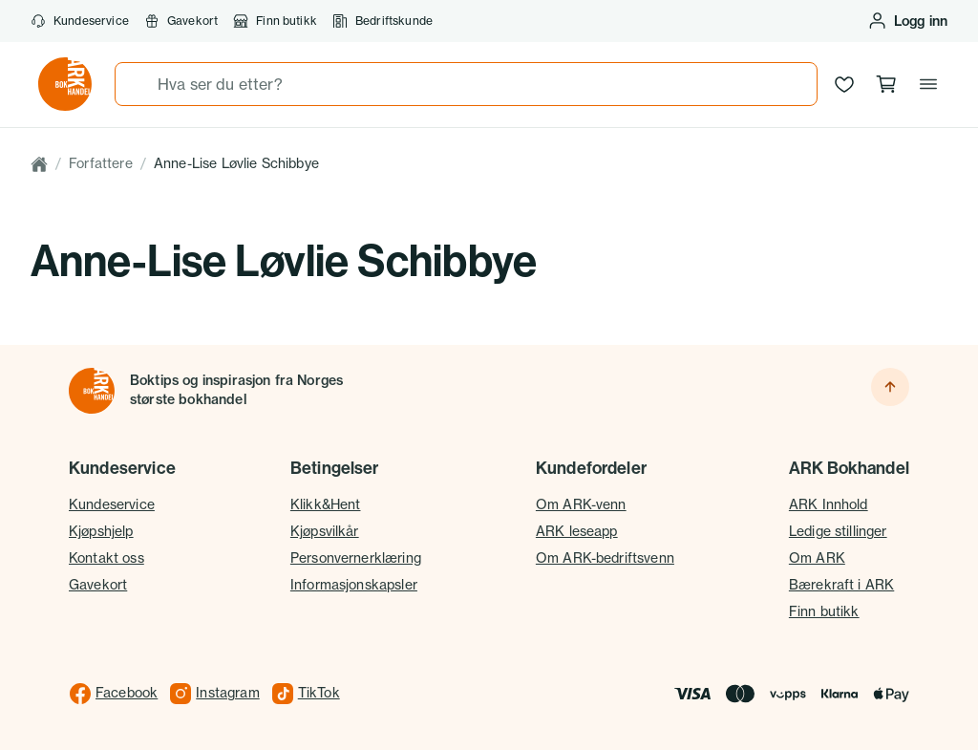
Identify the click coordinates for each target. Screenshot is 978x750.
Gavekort (181, 21)
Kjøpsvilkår (324, 531)
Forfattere (101, 163)
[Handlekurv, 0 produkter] (886, 84)
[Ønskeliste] (844, 84)
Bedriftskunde (382, 21)
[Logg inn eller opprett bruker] (907, 21)
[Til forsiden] (92, 391)
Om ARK (817, 558)
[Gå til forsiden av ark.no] (65, 84)
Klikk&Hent (325, 504)
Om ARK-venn (581, 504)
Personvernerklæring (355, 558)
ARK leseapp (577, 531)
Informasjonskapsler (353, 584)
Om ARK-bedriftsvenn (605, 558)
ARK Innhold (828, 504)
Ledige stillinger (838, 531)
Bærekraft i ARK (841, 584)
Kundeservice (80, 21)
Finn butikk (275, 21)
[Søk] (137, 84)
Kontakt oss (106, 558)
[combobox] (466, 84)
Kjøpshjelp (101, 531)
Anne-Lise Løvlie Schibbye (236, 163)
